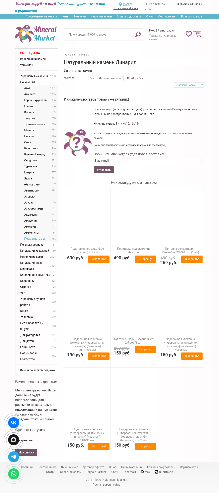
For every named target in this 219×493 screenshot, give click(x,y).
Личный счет (69, 467)
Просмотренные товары (41, 16)
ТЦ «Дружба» (135, 78)
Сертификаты (167, 16)
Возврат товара (191, 16)
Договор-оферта (93, 467)
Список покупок (30, 429)
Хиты (65, 16)
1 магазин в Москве (126, 8)
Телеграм (129, 472)
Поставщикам (47, 467)
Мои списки (26, 452)
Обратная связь (70, 472)
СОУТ (115, 472)
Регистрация (166, 30)
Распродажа (30, 53)
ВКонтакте (164, 472)
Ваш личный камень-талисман (34, 62)
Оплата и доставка (129, 16)
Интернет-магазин (110, 78)
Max (145, 472)
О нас (149, 16)
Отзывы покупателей (161, 467)
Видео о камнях (96, 472)
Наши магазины (101, 16)
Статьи (50, 472)
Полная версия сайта (106, 484)
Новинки (80, 16)
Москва (127, 3)
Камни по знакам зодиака (37, 370)
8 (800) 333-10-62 (189, 4)
